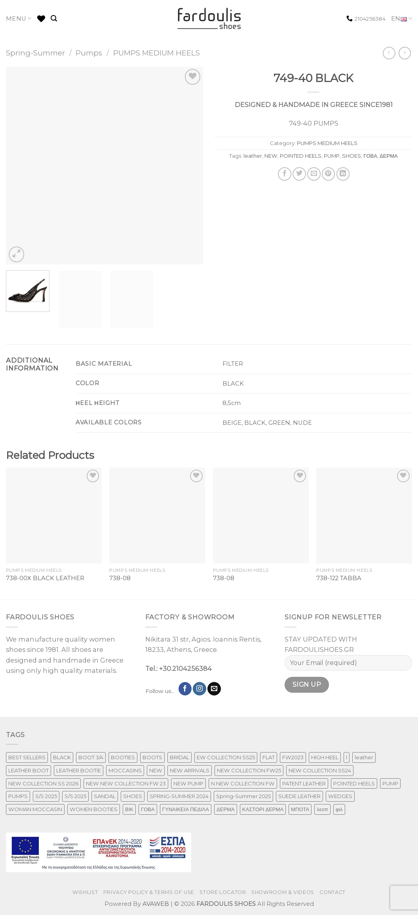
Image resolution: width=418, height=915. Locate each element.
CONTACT (332, 892)
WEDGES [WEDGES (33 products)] (340, 796)
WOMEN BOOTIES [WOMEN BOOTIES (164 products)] (94, 809)
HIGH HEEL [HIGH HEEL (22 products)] (324, 757)
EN (401, 19)
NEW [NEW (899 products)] (155, 770)
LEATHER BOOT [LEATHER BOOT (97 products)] (28, 770)
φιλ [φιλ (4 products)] (339, 809)
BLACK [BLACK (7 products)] (62, 757)
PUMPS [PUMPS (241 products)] (18, 796)
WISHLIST (85, 892)
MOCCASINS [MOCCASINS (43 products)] (125, 770)
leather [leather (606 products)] (364, 757)
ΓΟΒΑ (370, 156)
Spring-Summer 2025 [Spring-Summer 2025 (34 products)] (243, 796)
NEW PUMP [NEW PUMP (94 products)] (188, 783)
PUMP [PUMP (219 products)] (390, 783)
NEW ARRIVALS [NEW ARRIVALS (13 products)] (189, 770)
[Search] (54, 18)
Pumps (89, 52)
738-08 (120, 578)
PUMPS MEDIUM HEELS (156, 52)
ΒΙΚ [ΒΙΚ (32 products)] (129, 809)
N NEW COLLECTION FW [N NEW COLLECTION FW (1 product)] (243, 783)
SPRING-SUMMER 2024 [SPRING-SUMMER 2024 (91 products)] (179, 796)
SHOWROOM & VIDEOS (282, 892)
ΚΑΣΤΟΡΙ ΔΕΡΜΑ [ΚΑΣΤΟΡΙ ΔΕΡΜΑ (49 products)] (262, 809)
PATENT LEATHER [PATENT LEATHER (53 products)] (304, 783)
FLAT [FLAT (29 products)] (268, 757)
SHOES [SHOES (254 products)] (132, 796)
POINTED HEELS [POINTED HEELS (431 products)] (354, 783)
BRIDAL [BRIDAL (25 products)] (179, 757)
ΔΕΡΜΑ (389, 156)
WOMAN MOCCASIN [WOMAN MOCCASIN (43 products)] (35, 809)
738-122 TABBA (338, 578)
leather (252, 156)
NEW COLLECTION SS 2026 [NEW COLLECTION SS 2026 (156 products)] (43, 783)
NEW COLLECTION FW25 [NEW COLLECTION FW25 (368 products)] (249, 770)
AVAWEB (155, 903)
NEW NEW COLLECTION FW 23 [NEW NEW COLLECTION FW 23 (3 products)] (126, 783)
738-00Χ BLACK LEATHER (45, 578)
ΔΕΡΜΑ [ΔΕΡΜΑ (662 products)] (226, 809)
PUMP (332, 156)
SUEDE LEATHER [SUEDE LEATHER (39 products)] (299, 796)
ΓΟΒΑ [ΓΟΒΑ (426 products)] (148, 809)
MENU (19, 18)
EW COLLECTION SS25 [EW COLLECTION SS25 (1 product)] (226, 757)
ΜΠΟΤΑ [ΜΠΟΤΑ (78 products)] (300, 809)
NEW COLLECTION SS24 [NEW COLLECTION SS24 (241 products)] (320, 770)
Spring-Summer (35, 52)
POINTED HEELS (300, 156)
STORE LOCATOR (223, 892)
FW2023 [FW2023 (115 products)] (293, 757)
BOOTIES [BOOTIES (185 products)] (123, 757)
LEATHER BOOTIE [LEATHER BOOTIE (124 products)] (78, 770)
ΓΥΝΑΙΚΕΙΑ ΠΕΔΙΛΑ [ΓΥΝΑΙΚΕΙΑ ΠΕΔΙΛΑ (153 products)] (185, 809)
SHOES (351, 156)
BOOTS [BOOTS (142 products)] (152, 757)
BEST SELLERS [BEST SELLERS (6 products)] (27, 757)
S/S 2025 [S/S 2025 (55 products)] (75, 796)
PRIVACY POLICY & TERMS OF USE (148, 892)
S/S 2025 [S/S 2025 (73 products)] (46, 796)
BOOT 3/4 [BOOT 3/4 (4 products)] (90, 757)
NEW (270, 156)
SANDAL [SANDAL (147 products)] (105, 796)
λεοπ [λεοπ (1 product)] (322, 809)
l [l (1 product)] (346, 757)
